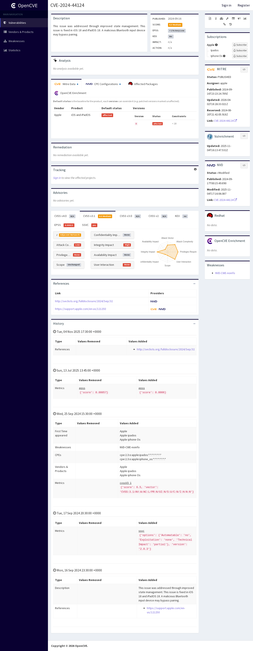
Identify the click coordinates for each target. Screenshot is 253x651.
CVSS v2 (158, 216)
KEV (181, 216)
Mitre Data (66, 84)
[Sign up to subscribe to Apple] (240, 45)
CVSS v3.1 (97, 216)
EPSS (64, 225)
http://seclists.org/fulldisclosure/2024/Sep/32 (84, 301)
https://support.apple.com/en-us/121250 (80, 309)
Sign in (226, 5)
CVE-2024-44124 (67, 5)
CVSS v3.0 (130, 216)
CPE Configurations (103, 84)
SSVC (90, 225)
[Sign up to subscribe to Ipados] (240, 50)
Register (244, 5)
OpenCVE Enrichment (70, 93)
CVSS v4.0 (64, 216)
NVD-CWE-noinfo (225, 273)
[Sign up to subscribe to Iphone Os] (240, 56)
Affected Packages (143, 84)
